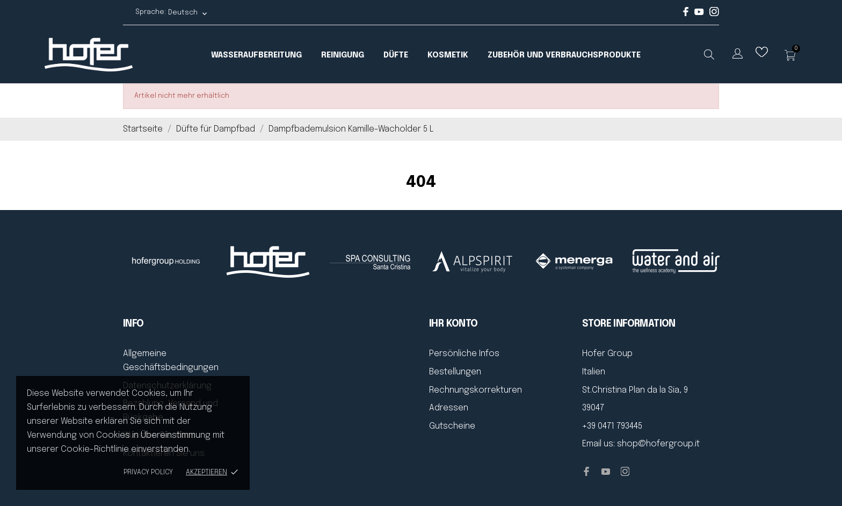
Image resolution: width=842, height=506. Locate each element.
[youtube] (699, 13)
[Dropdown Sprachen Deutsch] (188, 12)
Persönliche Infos (464, 353)
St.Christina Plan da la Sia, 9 (635, 390)
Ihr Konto (453, 324)
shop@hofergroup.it (658, 444)
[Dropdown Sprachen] (737, 55)
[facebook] (686, 14)
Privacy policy (148, 472)
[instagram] (714, 14)
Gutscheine (452, 426)
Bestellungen (455, 372)
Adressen (448, 408)
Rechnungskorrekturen (475, 390)
